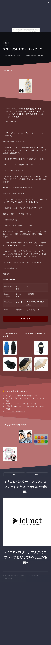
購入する (26, 319)
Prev (14, 474)
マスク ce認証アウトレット (15, 412)
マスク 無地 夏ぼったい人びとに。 (15, 575)
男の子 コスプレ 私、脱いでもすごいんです (21, 404)
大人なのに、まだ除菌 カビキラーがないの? (21, 396)
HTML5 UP (11, 578)
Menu (48, 2)
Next (37, 474)
